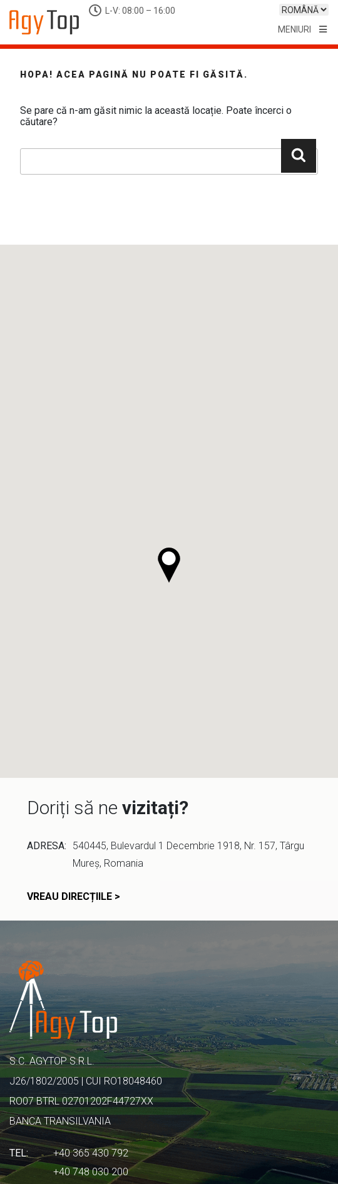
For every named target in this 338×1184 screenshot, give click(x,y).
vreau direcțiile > (73, 896)
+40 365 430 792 (90, 1153)
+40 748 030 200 (90, 1172)
